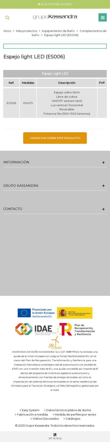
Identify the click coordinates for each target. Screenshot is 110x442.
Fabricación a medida (31, 414)
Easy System (29, 410)
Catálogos (71, 418)
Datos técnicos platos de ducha (67, 410)
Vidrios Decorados (44, 418)
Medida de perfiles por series (74, 414)
